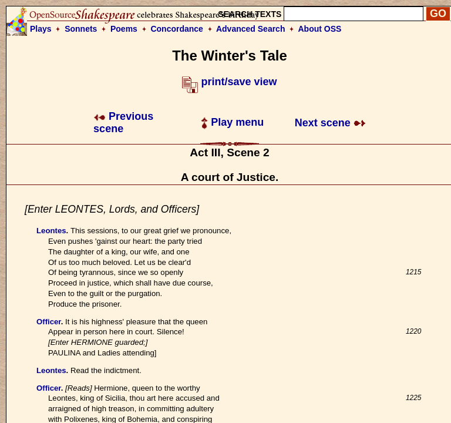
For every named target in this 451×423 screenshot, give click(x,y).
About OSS (320, 28)
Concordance (176, 28)
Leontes (51, 230)
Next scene (330, 123)
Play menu (232, 122)
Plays (41, 28)
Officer (48, 321)
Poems (123, 28)
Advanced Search (250, 28)
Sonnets (81, 28)
